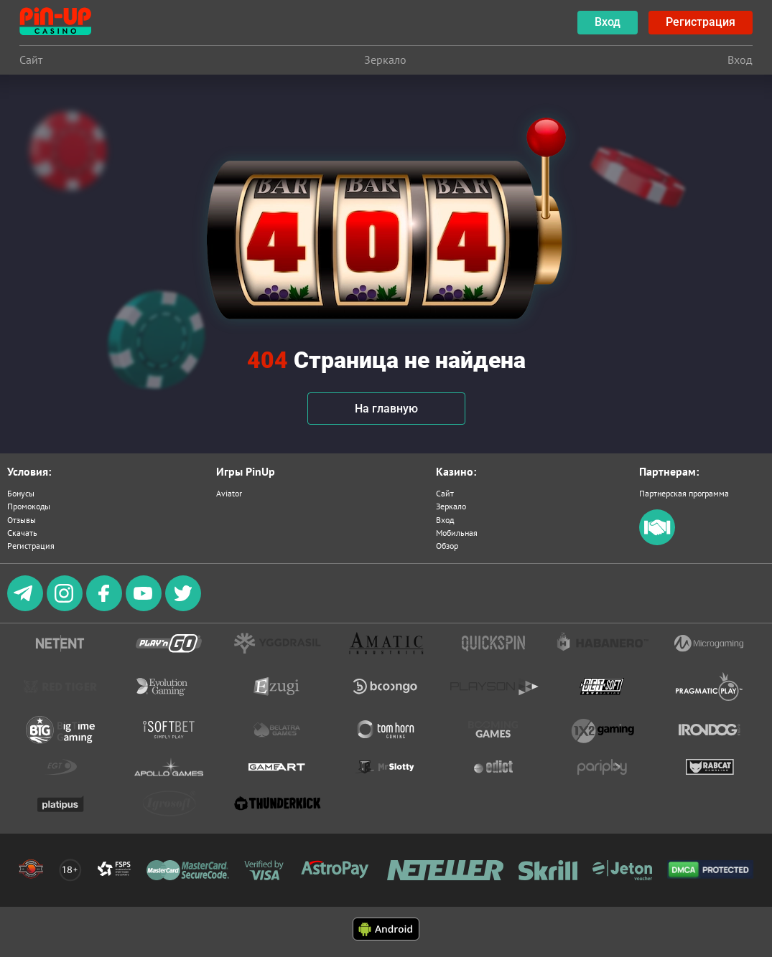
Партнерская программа (684, 493)
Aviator (229, 493)
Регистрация (31, 545)
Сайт (445, 493)
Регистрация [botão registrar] (700, 22)
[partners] (657, 542)
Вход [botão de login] (607, 22)
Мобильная (457, 532)
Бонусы (20, 493)
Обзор (447, 545)
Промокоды (28, 506)
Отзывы (21, 519)
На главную (386, 408)
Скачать (22, 532)
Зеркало (451, 506)
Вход (445, 519)
